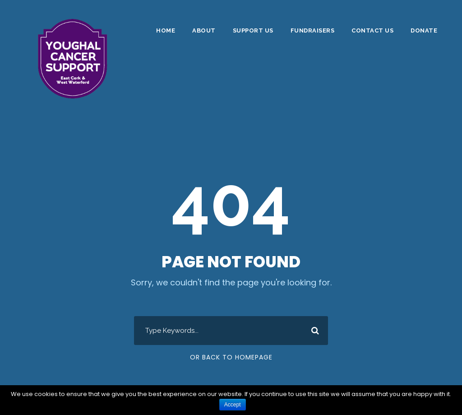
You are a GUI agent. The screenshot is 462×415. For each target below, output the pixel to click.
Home (165, 30)
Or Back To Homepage (231, 357)
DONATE (424, 30)
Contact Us (372, 30)
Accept (232, 404)
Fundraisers (313, 30)
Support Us (253, 30)
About (204, 30)
